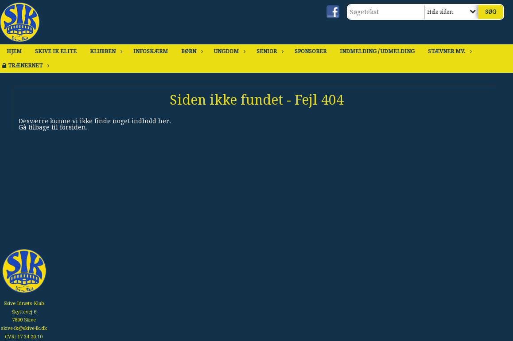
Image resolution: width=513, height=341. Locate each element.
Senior (268, 51)
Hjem (14, 51)
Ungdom (228, 51)
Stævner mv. (449, 51)
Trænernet (27, 66)
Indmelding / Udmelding (377, 51)
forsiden (73, 127)
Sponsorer (310, 51)
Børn (191, 51)
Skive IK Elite (56, 51)
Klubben (105, 51)
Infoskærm (150, 51)
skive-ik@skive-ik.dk (24, 328)
